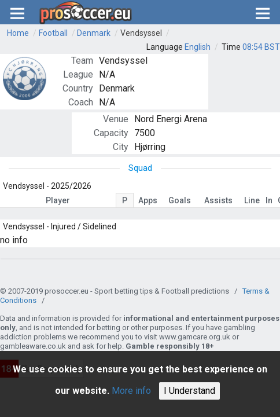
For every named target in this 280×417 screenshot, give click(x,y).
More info (131, 390)
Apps (147, 200)
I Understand (189, 390)
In (269, 200)
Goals (179, 200)
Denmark (93, 33)
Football (53, 33)
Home (18, 33)
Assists (218, 200)
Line (252, 200)
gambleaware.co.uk (33, 346)
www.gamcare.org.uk (194, 336)
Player (58, 200)
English (198, 47)
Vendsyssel (141, 33)
